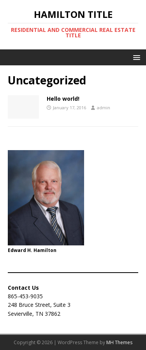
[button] (135, 57)
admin (103, 107)
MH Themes (119, 342)
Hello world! (63, 98)
